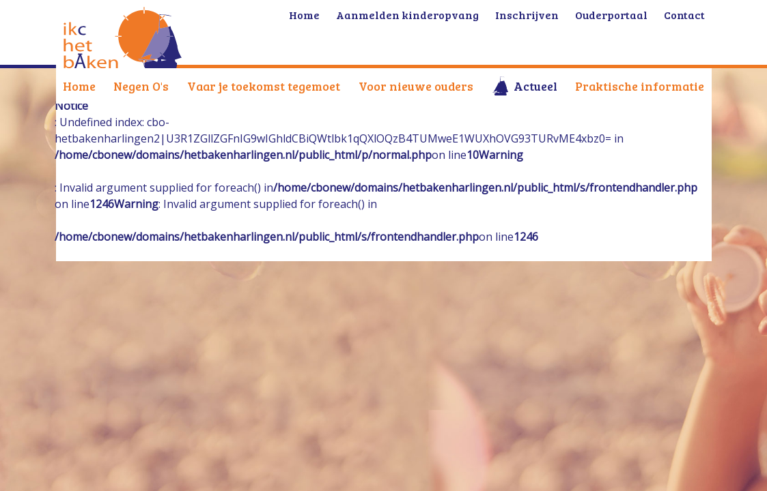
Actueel (535, 86)
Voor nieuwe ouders (416, 86)
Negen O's (141, 86)
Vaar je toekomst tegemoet (263, 86)
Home (79, 86)
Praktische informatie (639, 86)
